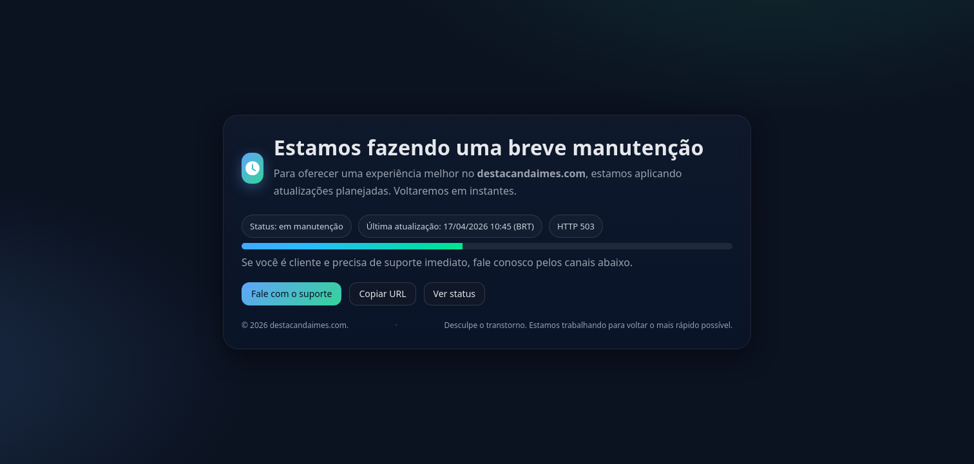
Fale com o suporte (291, 293)
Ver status (454, 293)
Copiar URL (382, 293)
